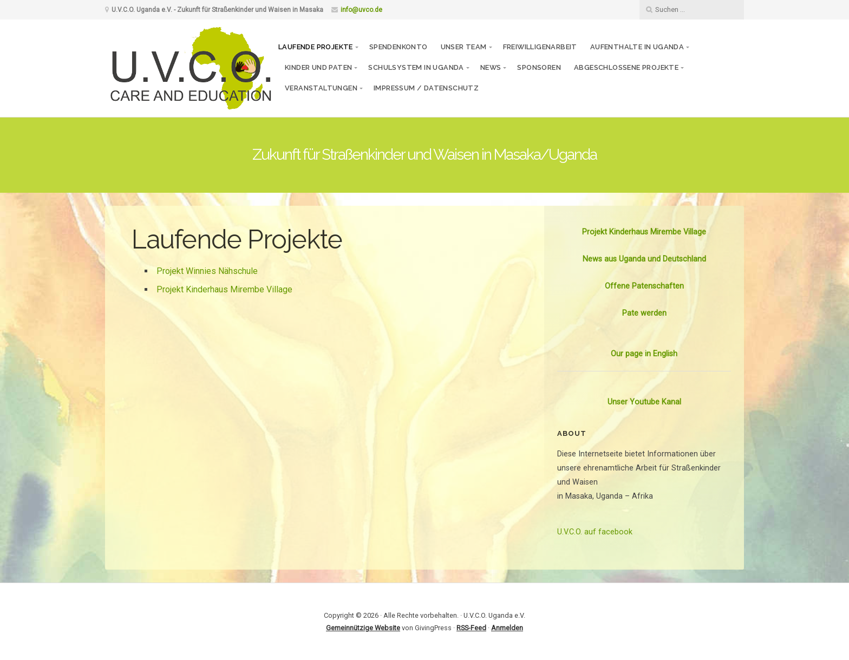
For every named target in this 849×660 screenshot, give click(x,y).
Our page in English (644, 353)
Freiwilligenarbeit (540, 47)
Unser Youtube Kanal (644, 402)
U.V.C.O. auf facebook (594, 532)
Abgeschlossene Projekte (626, 67)
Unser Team (464, 47)
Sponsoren (539, 67)
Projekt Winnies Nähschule (207, 271)
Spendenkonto (398, 47)
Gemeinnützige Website (363, 628)
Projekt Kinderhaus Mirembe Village (224, 289)
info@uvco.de (361, 10)
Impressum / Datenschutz (426, 88)
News (490, 67)
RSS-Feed (471, 628)
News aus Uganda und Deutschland (644, 259)
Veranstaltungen (321, 88)
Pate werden (644, 313)
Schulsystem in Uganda (415, 67)
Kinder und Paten (318, 67)
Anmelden (507, 628)
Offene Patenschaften (644, 286)
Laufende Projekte (315, 47)
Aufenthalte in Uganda (637, 47)
